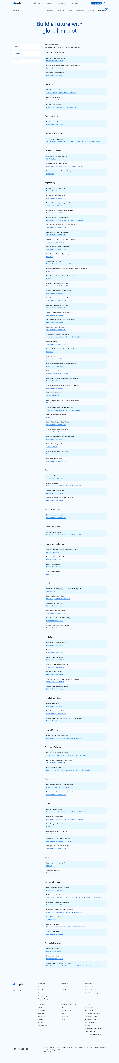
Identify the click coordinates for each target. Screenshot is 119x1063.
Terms (46, 1047)
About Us (41, 1007)
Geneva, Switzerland (52, 100)
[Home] (17, 3)
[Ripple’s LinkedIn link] (27, 1049)
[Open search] (104, 3)
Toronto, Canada (51, 92)
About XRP (64, 1016)
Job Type (17, 61)
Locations (91, 10)
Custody (40, 990)
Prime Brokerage (43, 996)
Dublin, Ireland (50, 454)
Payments (41, 987)
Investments (42, 1016)
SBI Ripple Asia (42, 1025)
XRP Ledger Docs (91, 1022)
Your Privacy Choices (91, 1016)
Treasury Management (45, 999)
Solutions (36, 3)
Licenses (58, 1047)
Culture (70, 10)
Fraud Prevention (90, 1031)
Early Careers (80, 10)
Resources (62, 3)
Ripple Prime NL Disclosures (98, 1047)
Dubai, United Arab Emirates (62, 927)
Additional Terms (67, 1047)
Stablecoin (41, 993)
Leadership (41, 1010)
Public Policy (42, 1013)
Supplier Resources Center (93, 1028)
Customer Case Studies (92, 990)
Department (17, 53)
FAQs (63, 1019)
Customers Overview (91, 987)
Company (75, 3)
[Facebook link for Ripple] (15, 1049)
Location (17, 46)
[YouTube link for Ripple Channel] (23, 1049)
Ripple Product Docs (92, 1019)
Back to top (18, 990)
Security (87, 1025)
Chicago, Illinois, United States (67, 92)
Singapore (49, 865)
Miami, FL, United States (92, 142)
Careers (40, 1019)
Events (63, 1013)
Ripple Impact (42, 1022)
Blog (62, 1007)
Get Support (89, 1007)
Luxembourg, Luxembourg (62, 598)
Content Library (66, 1010)
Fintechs (64, 990)
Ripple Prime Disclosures (81, 1047)
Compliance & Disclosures (93, 1013)
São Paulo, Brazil (51, 159)
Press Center (89, 1010)
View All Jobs (102, 10)
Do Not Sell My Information (93, 1034)
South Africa (50, 173)
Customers (49, 3)
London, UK (49, 256)
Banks (63, 987)
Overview (50, 10)
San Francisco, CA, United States (56, 142)
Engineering (60, 10)
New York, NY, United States (54, 61)
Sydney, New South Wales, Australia (57, 373)
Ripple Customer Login (92, 993)
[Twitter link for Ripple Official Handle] (19, 1049)
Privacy (52, 1047)
